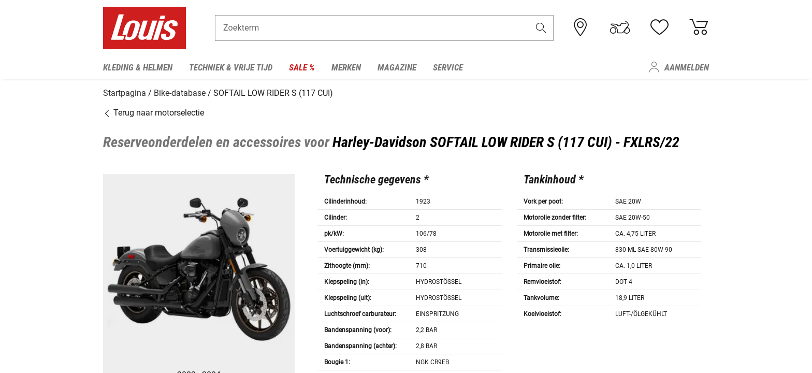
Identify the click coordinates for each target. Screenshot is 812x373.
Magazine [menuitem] (397, 67)
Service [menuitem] (448, 67)
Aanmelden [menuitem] (686, 67)
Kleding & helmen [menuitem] (137, 67)
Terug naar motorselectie (153, 111)
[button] (541, 29)
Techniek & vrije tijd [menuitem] (230, 67)
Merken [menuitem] (346, 67)
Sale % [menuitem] (302, 67)
